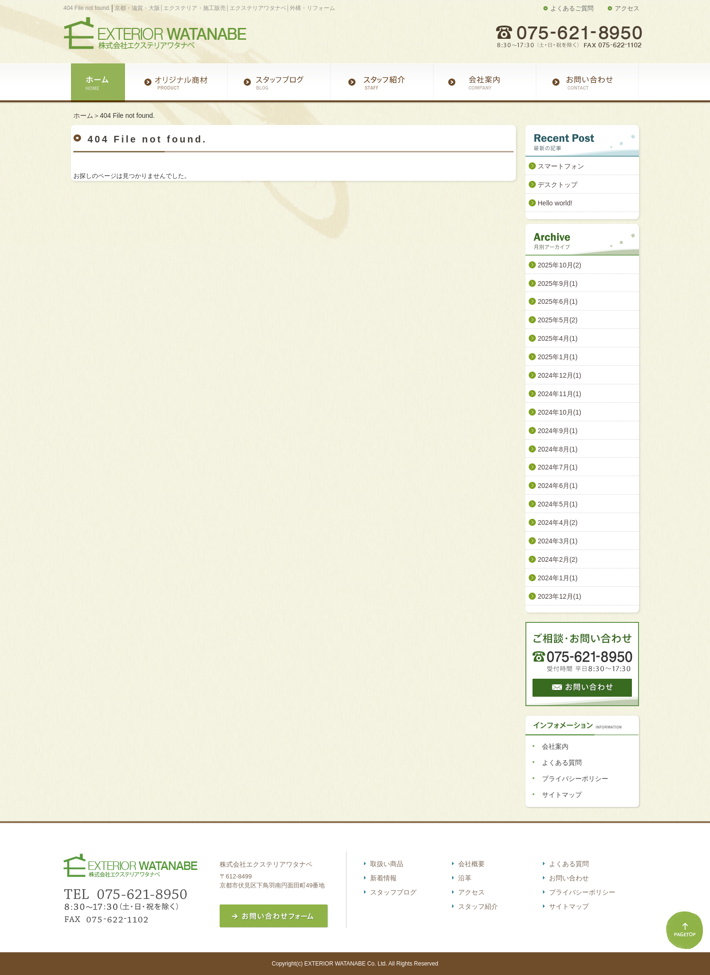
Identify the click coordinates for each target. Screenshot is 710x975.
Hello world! (555, 203)
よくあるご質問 (572, 8)
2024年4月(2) (557, 522)
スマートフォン (561, 166)
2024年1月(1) (557, 578)
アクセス (627, 8)
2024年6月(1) (557, 485)
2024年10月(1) (559, 412)
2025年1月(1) (557, 357)
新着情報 (383, 878)
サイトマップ (562, 794)
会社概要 (471, 864)
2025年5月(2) (557, 320)
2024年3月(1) (557, 541)
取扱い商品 (386, 864)
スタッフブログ (393, 892)
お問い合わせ (569, 878)
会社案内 (555, 746)
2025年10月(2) (559, 265)
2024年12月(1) (559, 375)
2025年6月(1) (557, 301)
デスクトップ (557, 184)
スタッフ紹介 (478, 906)
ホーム (83, 115)
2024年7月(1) (557, 467)
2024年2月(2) (557, 559)
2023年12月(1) (559, 596)
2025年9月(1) (557, 283)
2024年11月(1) (559, 394)
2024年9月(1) (557, 430)
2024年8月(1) (557, 449)
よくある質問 (562, 762)
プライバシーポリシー (575, 778)
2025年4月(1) (557, 338)
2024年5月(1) (557, 504)
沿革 (464, 878)
